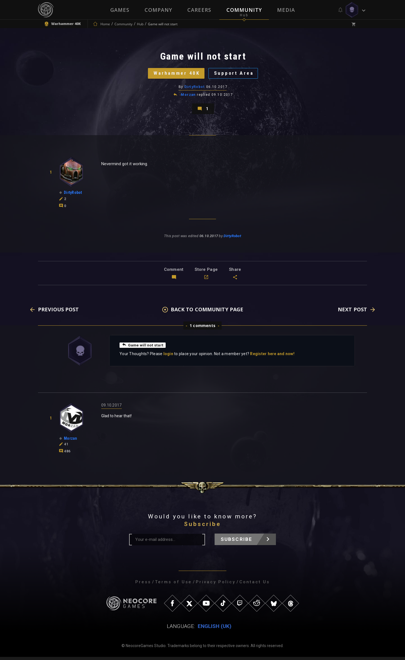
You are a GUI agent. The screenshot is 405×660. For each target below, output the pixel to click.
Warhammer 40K (176, 74)
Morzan (188, 97)
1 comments (202, 328)
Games (119, 9)
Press (143, 585)
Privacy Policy (215, 585)
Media (286, 9)
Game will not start (143, 348)
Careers (199, 9)
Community (244, 9)
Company (158, 9)
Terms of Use (173, 585)
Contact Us (254, 585)
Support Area (235, 74)
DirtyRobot (194, 88)
